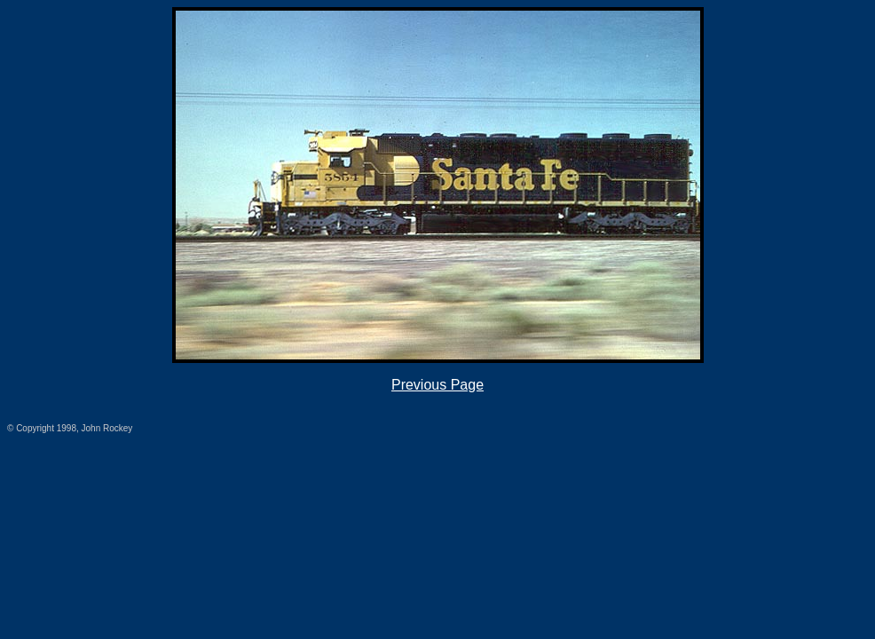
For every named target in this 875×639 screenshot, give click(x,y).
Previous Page (437, 384)
